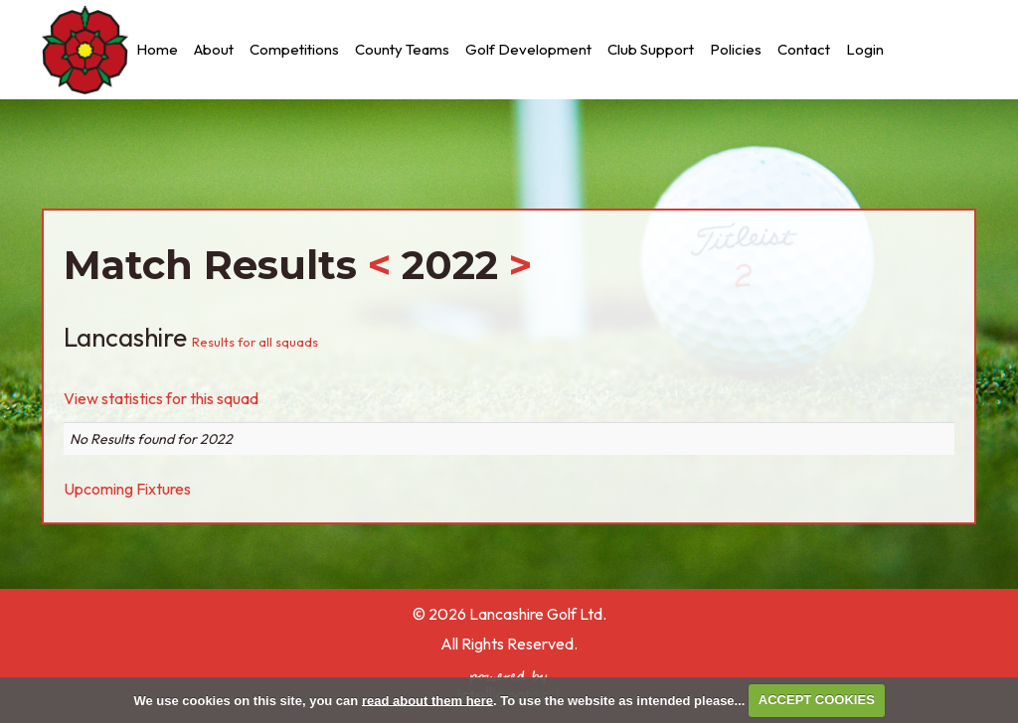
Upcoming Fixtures (127, 489)
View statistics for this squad (161, 398)
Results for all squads (255, 342)
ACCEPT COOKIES (817, 699)
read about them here (427, 699)
